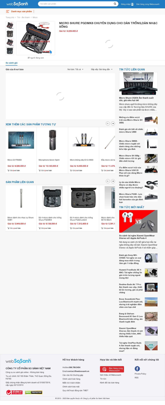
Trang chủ (10, 17)
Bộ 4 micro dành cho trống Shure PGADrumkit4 (81, 219)
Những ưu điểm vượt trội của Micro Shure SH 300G (130, 120)
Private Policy (140, 374)
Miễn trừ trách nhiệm (71, 383)
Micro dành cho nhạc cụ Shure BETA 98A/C (114, 219)
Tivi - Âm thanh (23, 17)
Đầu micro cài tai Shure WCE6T (114, 160)
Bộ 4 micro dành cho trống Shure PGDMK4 (50, 219)
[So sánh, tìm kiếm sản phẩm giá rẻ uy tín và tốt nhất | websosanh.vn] (17, 4)
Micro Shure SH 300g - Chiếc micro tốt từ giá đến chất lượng (130, 158)
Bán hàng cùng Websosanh (147, 4)
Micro (35, 17)
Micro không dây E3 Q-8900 (81, 160)
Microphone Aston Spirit (49, 160)
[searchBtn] (115, 3)
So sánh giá (11, 63)
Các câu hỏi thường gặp (73, 375)
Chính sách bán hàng (71, 379)
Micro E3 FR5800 (15, 160)
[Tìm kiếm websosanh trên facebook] (137, 368)
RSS (136, 378)
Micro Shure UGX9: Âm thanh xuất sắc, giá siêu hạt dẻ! (136, 99)
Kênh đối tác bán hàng (109, 383)
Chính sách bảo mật (71, 387)
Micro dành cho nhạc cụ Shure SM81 (20, 219)
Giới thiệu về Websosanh (110, 375)
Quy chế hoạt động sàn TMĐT (75, 390)
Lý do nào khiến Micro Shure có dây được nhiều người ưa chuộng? (131, 185)
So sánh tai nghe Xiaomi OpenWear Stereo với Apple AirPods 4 (137, 236)
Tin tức (103, 379)
